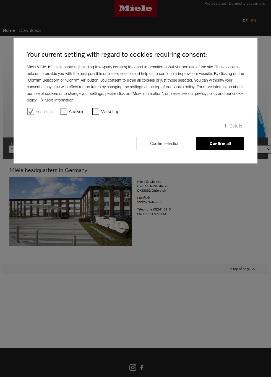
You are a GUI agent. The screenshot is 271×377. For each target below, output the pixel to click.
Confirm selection (164, 143)
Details (236, 125)
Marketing (110, 111)
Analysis (76, 111)
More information (59, 100)
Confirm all (220, 143)
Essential (44, 111)
